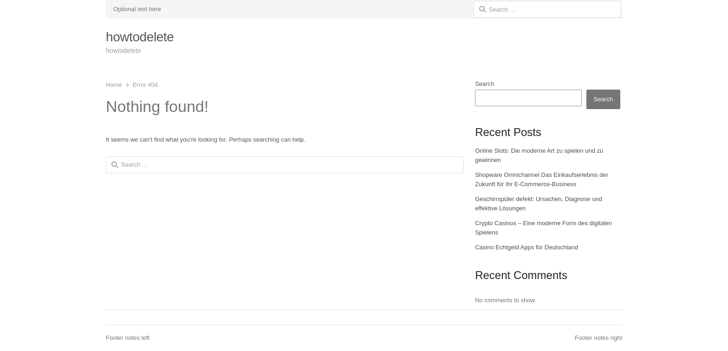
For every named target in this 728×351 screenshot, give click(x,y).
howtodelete (140, 37)
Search (484, 83)
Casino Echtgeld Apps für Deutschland (526, 247)
